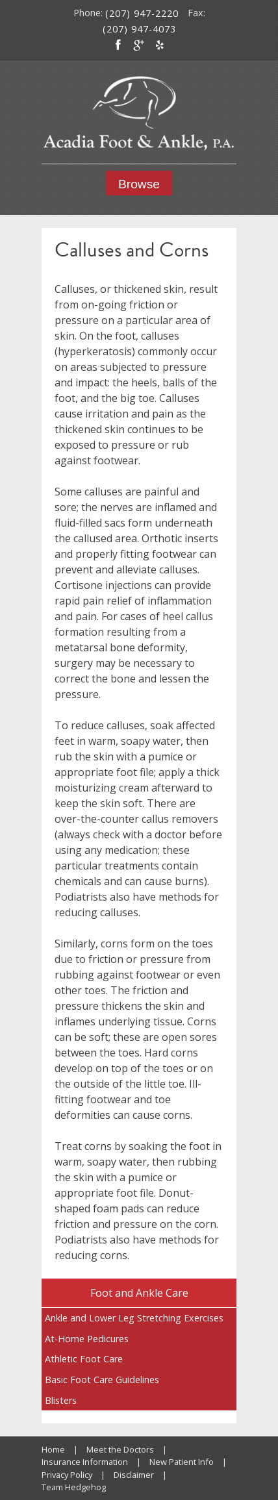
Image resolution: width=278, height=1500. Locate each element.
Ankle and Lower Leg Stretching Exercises (134, 1318)
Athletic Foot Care (84, 1359)
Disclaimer (134, 1475)
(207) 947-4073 (139, 29)
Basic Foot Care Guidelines (102, 1379)
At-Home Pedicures (87, 1338)
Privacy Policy (67, 1475)
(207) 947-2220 (142, 13)
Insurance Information (85, 1462)
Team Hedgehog (74, 1487)
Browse (139, 184)
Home (53, 1449)
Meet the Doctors (120, 1449)
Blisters (61, 1400)
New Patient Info (181, 1462)
